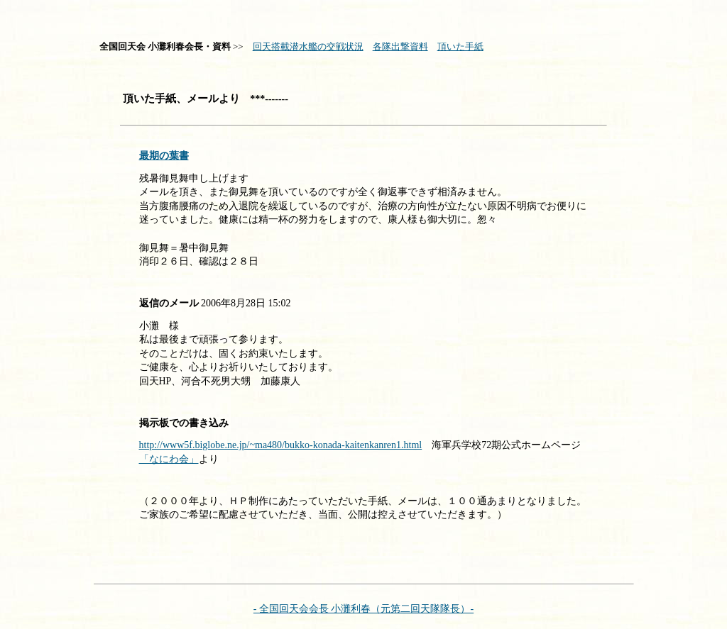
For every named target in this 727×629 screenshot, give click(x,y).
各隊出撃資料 (400, 46)
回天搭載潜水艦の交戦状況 (308, 46)
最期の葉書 (164, 155)
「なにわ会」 (169, 459)
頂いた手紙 (460, 46)
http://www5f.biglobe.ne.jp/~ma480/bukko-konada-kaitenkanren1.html (280, 445)
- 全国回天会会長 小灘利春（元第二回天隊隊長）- (363, 608)
